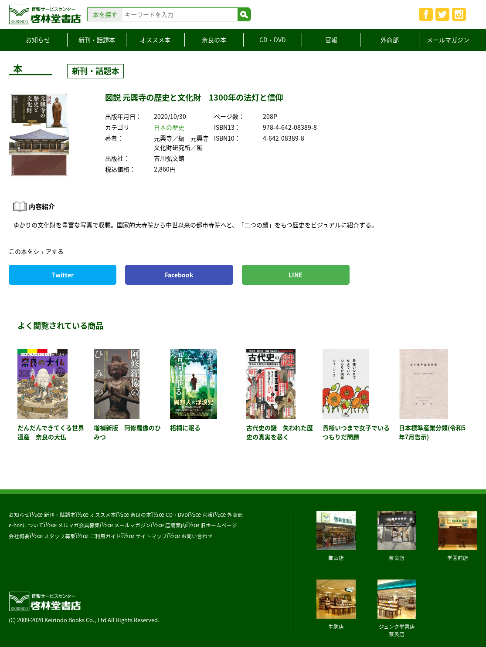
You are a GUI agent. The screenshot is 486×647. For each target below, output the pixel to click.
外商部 (390, 39)
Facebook (179, 274)
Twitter (62, 274)
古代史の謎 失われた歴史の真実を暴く (279, 432)
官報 (331, 39)
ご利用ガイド (105, 536)
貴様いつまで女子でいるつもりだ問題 (356, 432)
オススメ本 (155, 39)
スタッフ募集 (59, 536)
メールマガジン (448, 39)
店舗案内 (175, 525)
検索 (244, 14)
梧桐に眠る (185, 427)
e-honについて (26, 525)
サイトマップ (151, 536)
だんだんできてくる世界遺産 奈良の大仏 (50, 432)
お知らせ (38, 39)
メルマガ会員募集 (79, 525)
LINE (295, 274)
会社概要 (19, 536)
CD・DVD (272, 39)
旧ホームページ (219, 525)
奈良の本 (214, 39)
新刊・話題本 (96, 39)
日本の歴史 (169, 127)
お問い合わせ (197, 536)
